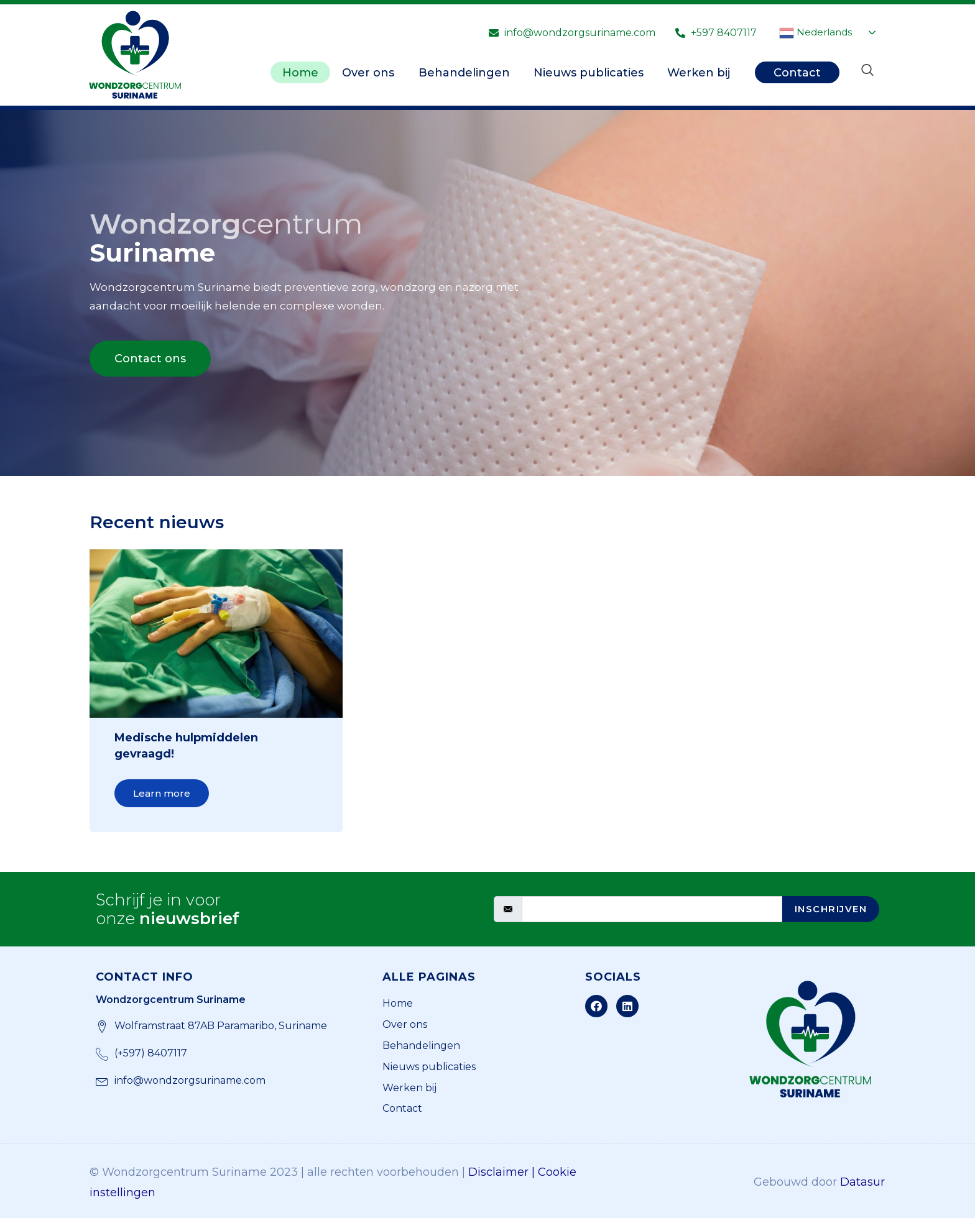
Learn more (161, 793)
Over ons (365, 71)
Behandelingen (461, 71)
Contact (797, 71)
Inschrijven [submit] (826, 906)
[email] (647, 907)
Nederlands (815, 32)
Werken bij (698, 71)
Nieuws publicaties (587, 71)
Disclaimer (498, 1169)
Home (296, 71)
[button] (150, 359)
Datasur (862, 1179)
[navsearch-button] (867, 70)
